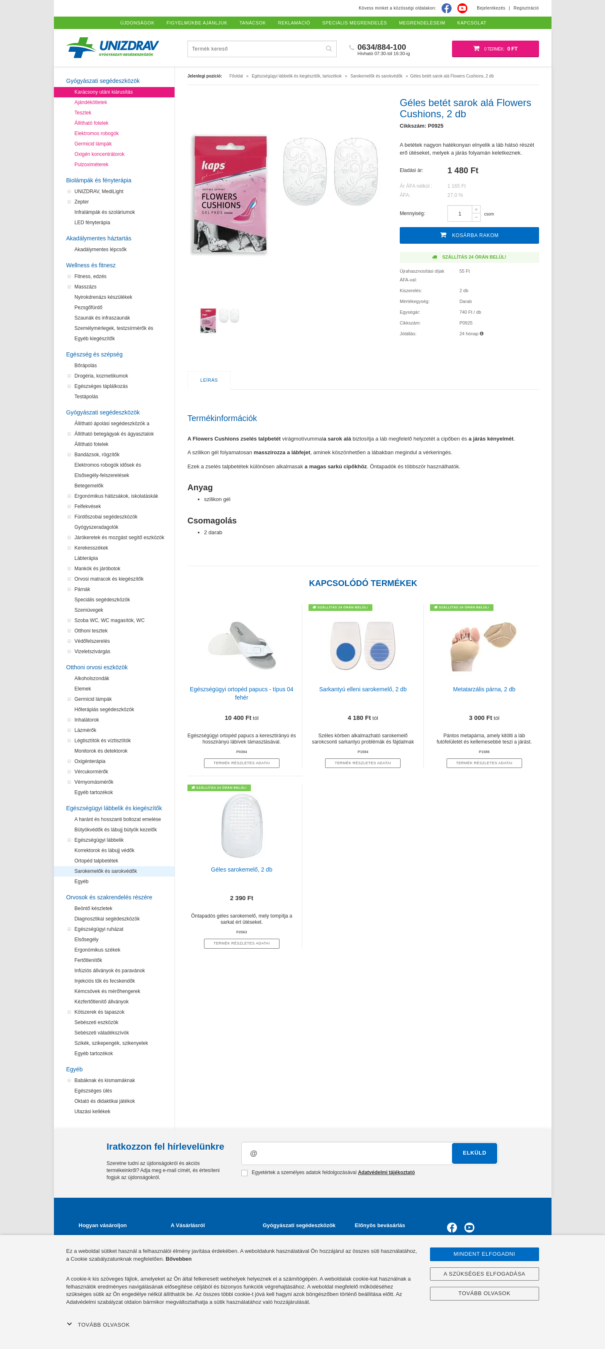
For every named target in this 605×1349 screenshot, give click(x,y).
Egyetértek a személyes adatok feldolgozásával (328, 1173)
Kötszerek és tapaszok (100, 1012)
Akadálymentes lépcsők (101, 249)
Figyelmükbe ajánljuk (197, 22)
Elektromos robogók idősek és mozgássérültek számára (108, 466)
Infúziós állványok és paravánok (110, 971)
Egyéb (82, 881)
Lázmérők (86, 730)
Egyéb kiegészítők (95, 338)
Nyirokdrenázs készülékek (103, 297)
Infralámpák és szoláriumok (105, 212)
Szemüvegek (89, 610)
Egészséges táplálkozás (101, 386)
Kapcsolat (471, 22)
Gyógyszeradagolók (97, 527)
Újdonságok (137, 22)
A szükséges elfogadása (484, 1274)
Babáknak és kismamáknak (105, 1080)
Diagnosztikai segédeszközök (107, 919)
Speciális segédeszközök (102, 600)
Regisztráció (526, 8)
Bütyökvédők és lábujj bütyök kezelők (116, 830)
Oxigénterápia (90, 761)
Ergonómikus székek (98, 950)
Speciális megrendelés (354, 22)
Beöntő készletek (93, 908)
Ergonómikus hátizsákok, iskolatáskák (116, 496)
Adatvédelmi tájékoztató (386, 1172)
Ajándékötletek (91, 102)
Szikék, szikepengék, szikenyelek (111, 1043)
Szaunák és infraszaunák (102, 318)
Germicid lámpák (93, 144)
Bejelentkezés (491, 8)
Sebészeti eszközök (97, 1022)
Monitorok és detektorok (101, 751)
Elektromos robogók (97, 133)
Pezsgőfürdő (88, 307)
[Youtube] (462, 8)
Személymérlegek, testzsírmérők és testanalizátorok (114, 329)
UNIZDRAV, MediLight (99, 191)
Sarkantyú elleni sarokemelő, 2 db (363, 689)
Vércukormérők (91, 772)
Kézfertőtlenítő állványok (102, 1002)
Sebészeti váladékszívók (102, 1033)
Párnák (82, 589)
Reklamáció (294, 22)
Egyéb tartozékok (94, 792)
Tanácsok (252, 22)
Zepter (82, 202)
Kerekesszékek (91, 548)
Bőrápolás (86, 365)
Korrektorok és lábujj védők (105, 850)
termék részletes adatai (242, 763)
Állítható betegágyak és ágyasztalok (114, 434)
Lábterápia (86, 558)
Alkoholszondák (92, 678)
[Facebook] (447, 8)
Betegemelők (89, 486)
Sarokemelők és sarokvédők (106, 871)
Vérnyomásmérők (94, 782)
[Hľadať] (329, 48)
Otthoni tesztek (91, 631)
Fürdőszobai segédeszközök (106, 517)
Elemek (83, 689)
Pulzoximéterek (92, 164)
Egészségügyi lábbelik (99, 840)
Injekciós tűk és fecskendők (105, 981)
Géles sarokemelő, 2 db (241, 869)
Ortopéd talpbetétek (96, 861)
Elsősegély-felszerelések (102, 475)
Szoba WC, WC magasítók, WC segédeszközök (110, 622)
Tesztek (83, 113)
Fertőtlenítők (88, 960)
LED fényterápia (92, 222)
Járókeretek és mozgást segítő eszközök (120, 537)
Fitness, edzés (91, 276)
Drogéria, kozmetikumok (101, 376)
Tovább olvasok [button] (98, 1324)
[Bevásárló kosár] (495, 49)
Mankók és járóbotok (98, 569)
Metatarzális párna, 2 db (484, 689)
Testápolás (86, 397)
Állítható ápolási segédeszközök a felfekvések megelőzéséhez (112, 425)
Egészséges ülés (93, 1091)
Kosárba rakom (469, 234)
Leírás (209, 380)
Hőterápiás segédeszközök (104, 709)
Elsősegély (87, 939)
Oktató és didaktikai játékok (105, 1101)
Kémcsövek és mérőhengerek (108, 991)
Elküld (474, 1153)
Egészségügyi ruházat (99, 929)
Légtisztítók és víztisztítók (103, 741)
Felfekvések (88, 506)
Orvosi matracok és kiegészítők (109, 579)
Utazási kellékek (93, 1111)
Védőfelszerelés (92, 641)
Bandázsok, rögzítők (97, 455)
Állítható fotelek (92, 123)
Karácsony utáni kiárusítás (104, 92)
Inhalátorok (87, 720)
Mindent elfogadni (484, 1254)
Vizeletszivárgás (92, 651)
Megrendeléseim (422, 22)
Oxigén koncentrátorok (100, 154)
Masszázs (86, 287)
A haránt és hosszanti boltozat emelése (118, 819)
